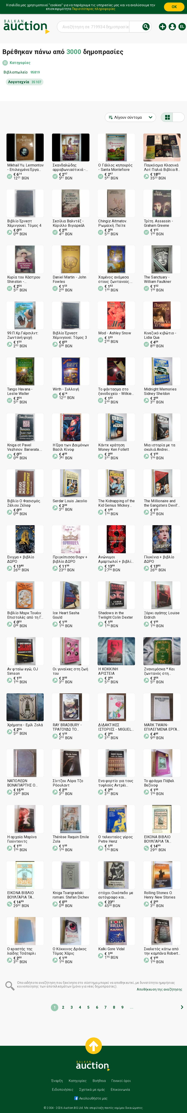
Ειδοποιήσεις (62, 1089)
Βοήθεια (99, 1081)
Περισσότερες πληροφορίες (94, 9)
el (182, 26)
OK (174, 7)
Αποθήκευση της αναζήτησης (159, 989)
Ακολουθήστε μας (93, 1098)
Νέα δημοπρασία (162, 26)
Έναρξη (57, 1081)
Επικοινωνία (120, 1089)
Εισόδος (172, 26)
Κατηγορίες (20, 63)
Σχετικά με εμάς (92, 1089)
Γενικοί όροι (121, 1081)
